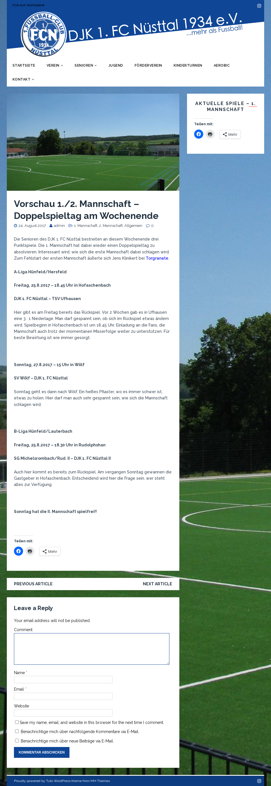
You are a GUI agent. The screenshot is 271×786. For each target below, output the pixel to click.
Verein (53, 65)
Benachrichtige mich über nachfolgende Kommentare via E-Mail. (80, 731)
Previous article (33, 584)
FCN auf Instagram (29, 5)
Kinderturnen (188, 65)
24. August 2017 (32, 225)
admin (59, 225)
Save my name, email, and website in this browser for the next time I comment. (92, 722)
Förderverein (148, 65)
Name (20, 672)
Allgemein (133, 225)
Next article (157, 584)
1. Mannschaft (85, 225)
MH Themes (100, 781)
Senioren (84, 65)
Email (19, 689)
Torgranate (157, 258)
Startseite (24, 65)
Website (21, 706)
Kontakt (22, 79)
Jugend (115, 65)
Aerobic (222, 65)
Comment (23, 629)
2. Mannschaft (111, 225)
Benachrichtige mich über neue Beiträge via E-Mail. (67, 741)
